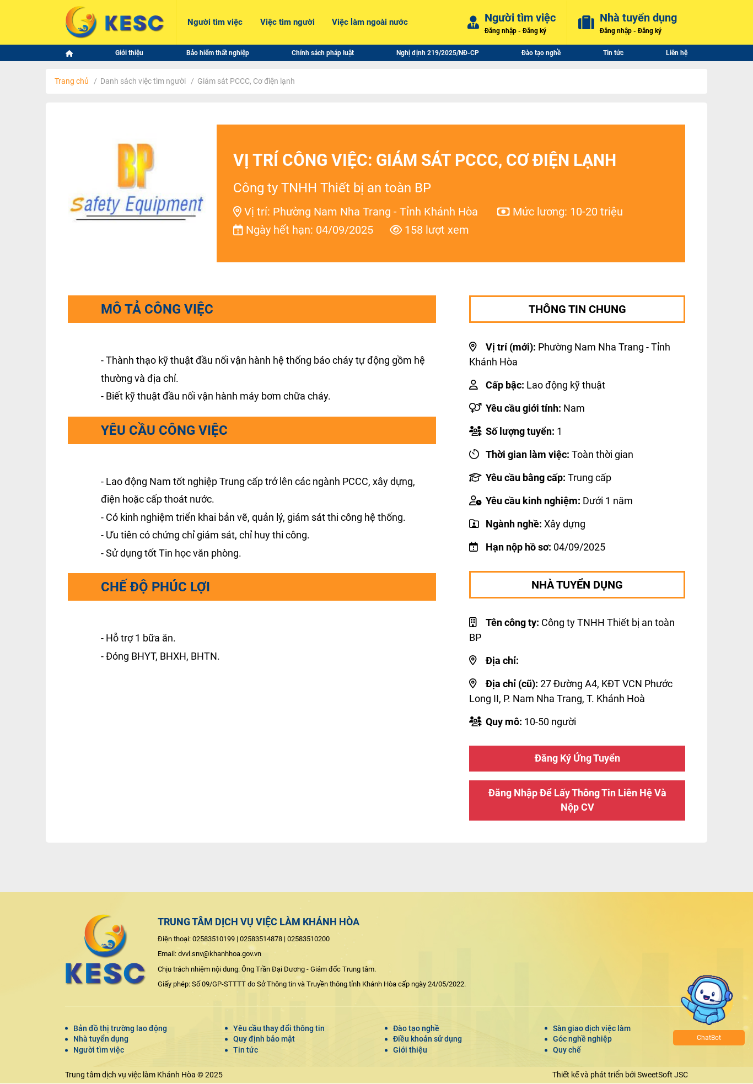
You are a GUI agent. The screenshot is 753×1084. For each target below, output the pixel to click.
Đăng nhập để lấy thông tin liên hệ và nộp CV (577, 801)
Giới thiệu (410, 1050)
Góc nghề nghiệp (582, 1040)
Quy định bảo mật (264, 1040)
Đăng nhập (501, 30)
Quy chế (567, 1050)
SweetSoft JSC (662, 1075)
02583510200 (308, 939)
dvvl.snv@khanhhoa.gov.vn (219, 955)
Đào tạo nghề (416, 1028)
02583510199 (213, 939)
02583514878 (261, 939)
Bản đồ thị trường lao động (120, 1028)
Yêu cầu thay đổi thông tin (279, 1028)
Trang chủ (72, 81)
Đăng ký (534, 30)
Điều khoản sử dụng (427, 1040)
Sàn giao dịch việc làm (592, 1028)
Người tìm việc (98, 1050)
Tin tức (245, 1050)
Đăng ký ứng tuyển (577, 758)
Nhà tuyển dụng (100, 1040)
